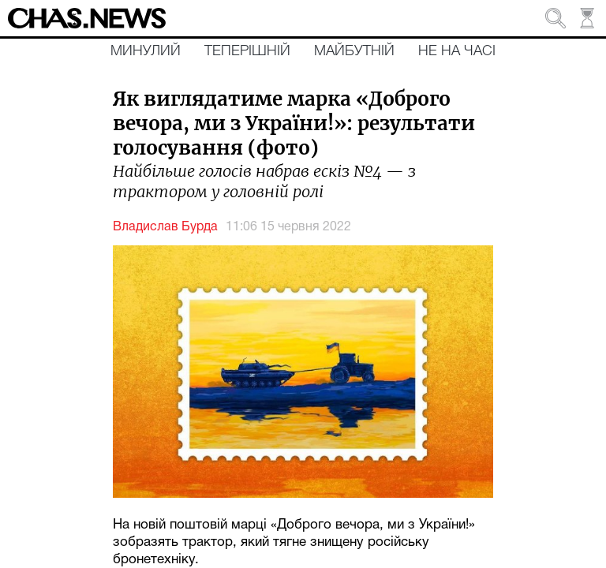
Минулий (145, 51)
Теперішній (247, 51)
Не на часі (457, 51)
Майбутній (354, 51)
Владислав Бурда (165, 227)
